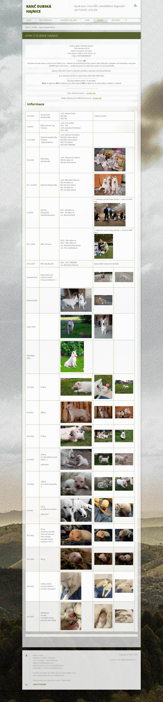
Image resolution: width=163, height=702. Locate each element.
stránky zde (91, 94)
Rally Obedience (45, 21)
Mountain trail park (69, 21)
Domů (28, 21)
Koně (87, 21)
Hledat (135, 6)
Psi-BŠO (100, 21)
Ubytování (116, 21)
